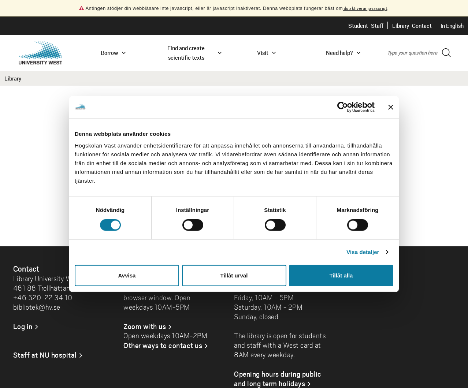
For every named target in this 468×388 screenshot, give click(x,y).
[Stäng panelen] (390, 107)
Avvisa (127, 275)
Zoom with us (144, 326)
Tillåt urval (234, 275)
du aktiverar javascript (365, 8)
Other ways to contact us (162, 345)
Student (358, 25)
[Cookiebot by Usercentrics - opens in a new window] (343, 107)
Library (400, 25)
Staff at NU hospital (45, 354)
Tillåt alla (341, 275)
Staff (377, 25)
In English (452, 25)
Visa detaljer (362, 252)
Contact (422, 25)
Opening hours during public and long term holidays (278, 378)
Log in (23, 326)
